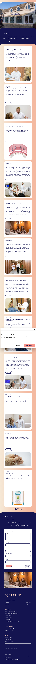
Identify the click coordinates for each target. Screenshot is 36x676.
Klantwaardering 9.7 (18, 1)
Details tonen (29, 341)
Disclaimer (9, 657)
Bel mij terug (9, 566)
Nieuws (27, 600)
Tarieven (7, 602)
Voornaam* (7, 542)
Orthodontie (8, 619)
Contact (28, 604)
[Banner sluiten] (34, 329)
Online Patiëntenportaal (10, 600)
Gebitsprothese (8, 615)
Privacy (6, 657)
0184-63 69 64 (15, 522)
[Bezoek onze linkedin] (30, 656)
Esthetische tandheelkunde (11, 613)
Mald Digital (17, 659)
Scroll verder (6, 41)
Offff (9, 659)
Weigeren (18, 345)
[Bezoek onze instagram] (28, 656)
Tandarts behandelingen (11, 611)
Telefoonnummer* (9, 553)
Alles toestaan (29, 345)
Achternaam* (8, 547)
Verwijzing (28, 602)
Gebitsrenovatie (8, 617)
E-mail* (7, 559)
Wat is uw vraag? (9, 531)
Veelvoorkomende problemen (12, 621)
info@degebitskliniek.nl (11, 648)
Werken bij (7, 604)
